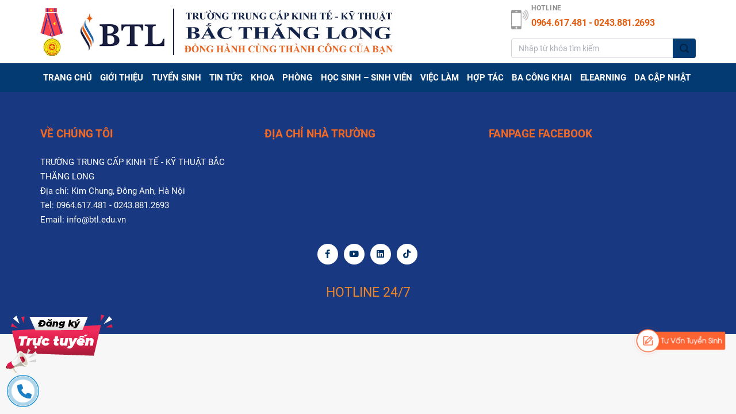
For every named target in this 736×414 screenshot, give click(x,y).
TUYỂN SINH (176, 77)
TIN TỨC (226, 77)
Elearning (603, 77)
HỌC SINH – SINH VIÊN (366, 77)
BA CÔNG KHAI (542, 77)
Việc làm (439, 77)
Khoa (262, 77)
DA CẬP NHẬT (662, 77)
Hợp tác (485, 77)
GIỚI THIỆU (121, 77)
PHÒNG (297, 77)
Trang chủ (67, 77)
